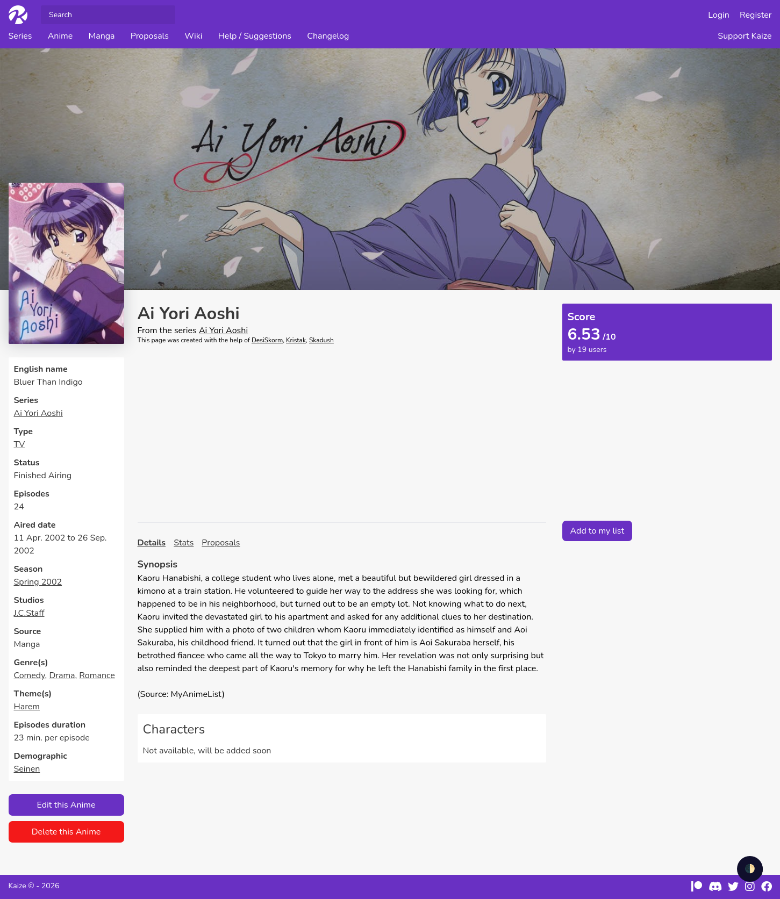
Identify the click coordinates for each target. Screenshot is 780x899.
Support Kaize (744, 36)
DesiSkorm (267, 340)
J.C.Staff (29, 613)
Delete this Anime (66, 832)
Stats (184, 543)
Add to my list (597, 531)
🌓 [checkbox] (750, 869)
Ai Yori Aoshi (38, 413)
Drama (62, 675)
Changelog (328, 36)
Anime (60, 36)
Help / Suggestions (254, 36)
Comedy (29, 675)
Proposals (150, 36)
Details (152, 543)
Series (20, 36)
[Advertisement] (342, 433)
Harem (27, 707)
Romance (97, 675)
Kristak (296, 340)
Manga (101, 36)
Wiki (193, 36)
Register (756, 15)
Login (718, 15)
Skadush (321, 340)
